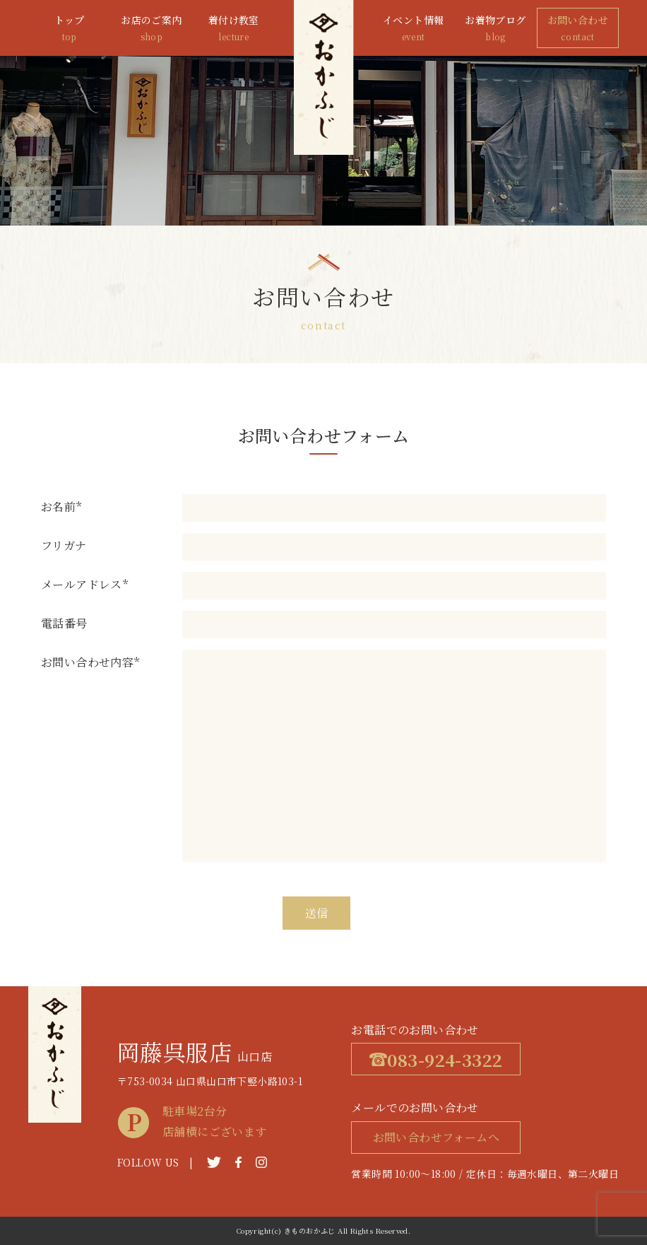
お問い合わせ (577, 29)
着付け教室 (234, 29)
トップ (69, 29)
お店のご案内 (151, 29)
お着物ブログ (495, 29)
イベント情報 (413, 29)
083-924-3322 (435, 1059)
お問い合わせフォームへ (436, 1137)
